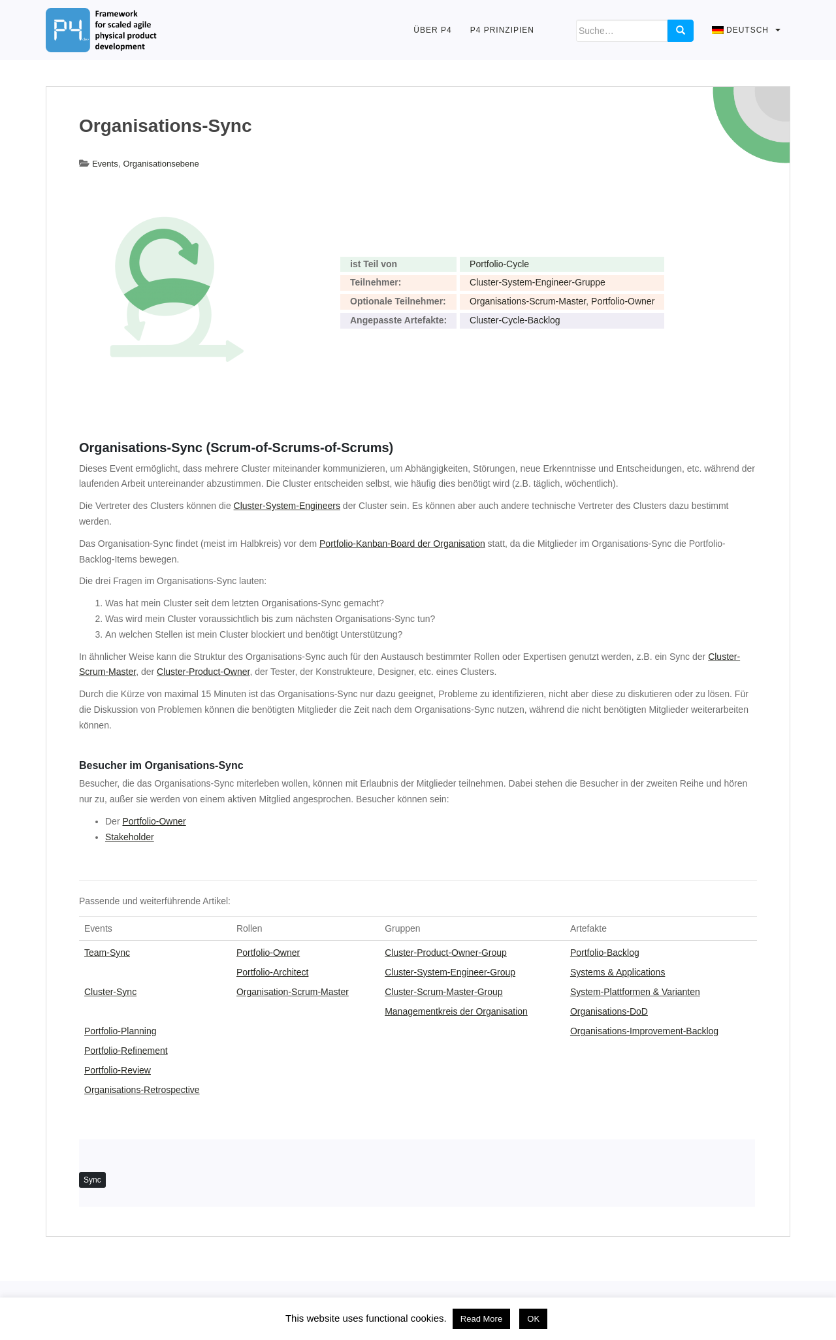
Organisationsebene (161, 164)
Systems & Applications (618, 972)
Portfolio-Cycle (499, 264)
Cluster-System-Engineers (287, 505)
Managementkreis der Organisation (456, 1011)
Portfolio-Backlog (604, 952)
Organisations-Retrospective (142, 1090)
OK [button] (533, 1319)
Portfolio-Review (117, 1070)
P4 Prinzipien (502, 30)
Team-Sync (107, 952)
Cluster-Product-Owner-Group (446, 952)
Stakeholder (129, 837)
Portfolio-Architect (272, 972)
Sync (92, 1180)
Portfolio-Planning (120, 1031)
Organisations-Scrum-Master (528, 301)
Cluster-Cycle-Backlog (515, 320)
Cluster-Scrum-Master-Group (443, 992)
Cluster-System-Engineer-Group (450, 972)
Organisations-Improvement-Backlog (644, 1031)
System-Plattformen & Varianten (635, 992)
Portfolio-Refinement (126, 1050)
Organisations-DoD (609, 1011)
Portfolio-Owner (622, 301)
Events (105, 164)
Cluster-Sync (110, 992)
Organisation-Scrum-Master (292, 992)
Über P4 (432, 30)
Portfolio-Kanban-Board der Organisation (402, 543)
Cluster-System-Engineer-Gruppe (537, 282)
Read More (481, 1319)
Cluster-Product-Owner (203, 671)
